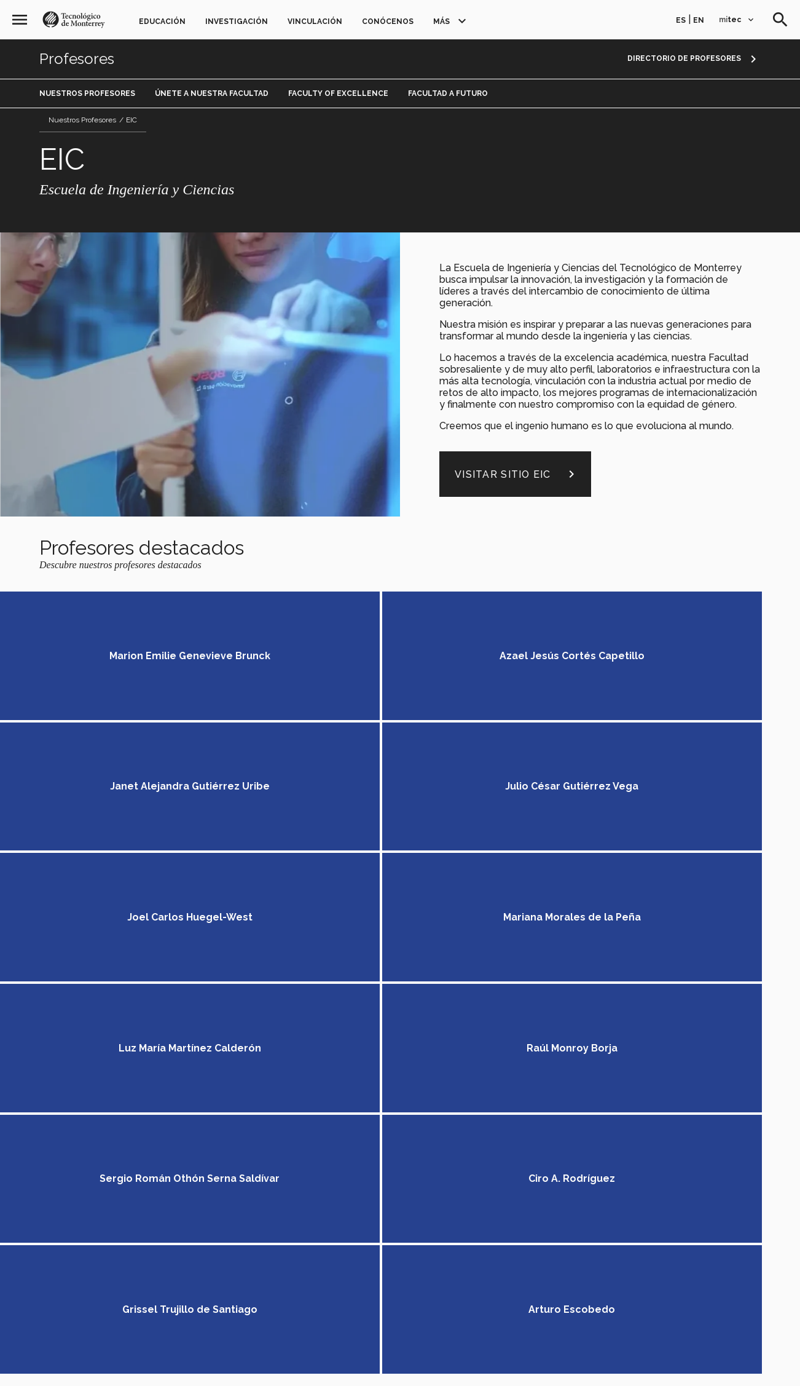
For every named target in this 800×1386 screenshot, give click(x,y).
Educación (162, 21)
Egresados (426, 1022)
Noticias (419, 1043)
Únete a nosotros (444, 1065)
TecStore (182, 1175)
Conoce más (701, 920)
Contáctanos (569, 1096)
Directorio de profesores (684, 58)
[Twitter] (555, 1025)
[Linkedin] (577, 1025)
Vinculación (315, 21)
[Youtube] (601, 1025)
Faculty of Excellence (338, 93)
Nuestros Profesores (87, 93)
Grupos (177, 1070)
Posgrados (299, 1018)
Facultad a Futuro (448, 93)
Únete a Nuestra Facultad (212, 93)
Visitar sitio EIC (517, 474)
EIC (131, 120)
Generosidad (189, 1110)
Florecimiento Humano (278, 1110)
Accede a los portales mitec (611, 1113)
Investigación (236, 21)
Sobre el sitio (525, 1362)
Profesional (237, 1018)
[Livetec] (659, 1025)
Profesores (76, 59)
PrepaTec (180, 1018)
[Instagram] (624, 1025)
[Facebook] (531, 1025)
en (698, 20)
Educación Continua (206, 1030)
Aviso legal (269, 1362)
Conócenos (388, 21)
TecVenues (237, 1175)
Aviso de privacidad (448, 1362)
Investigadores (237, 1070)
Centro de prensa (309, 1175)
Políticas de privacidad (350, 1362)
